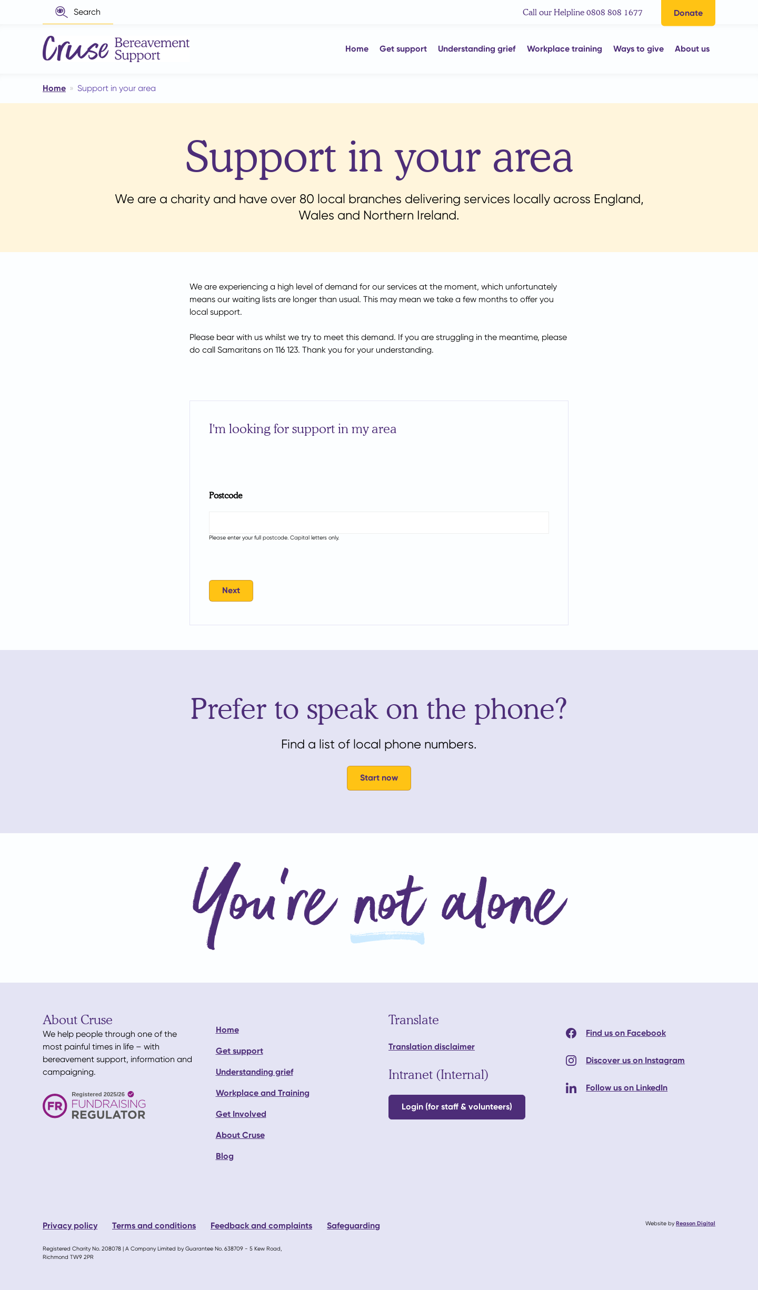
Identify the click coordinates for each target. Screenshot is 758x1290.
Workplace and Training (263, 1093)
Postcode (225, 495)
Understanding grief (254, 1072)
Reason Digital (695, 1223)
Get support (239, 1051)
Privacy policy (70, 1226)
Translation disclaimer (431, 1047)
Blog (225, 1156)
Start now (379, 778)
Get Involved (241, 1114)
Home (227, 1030)
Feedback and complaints (261, 1226)
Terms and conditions (154, 1226)
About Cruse (240, 1135)
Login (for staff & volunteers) (457, 1107)
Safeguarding (353, 1226)
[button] (78, 12)
